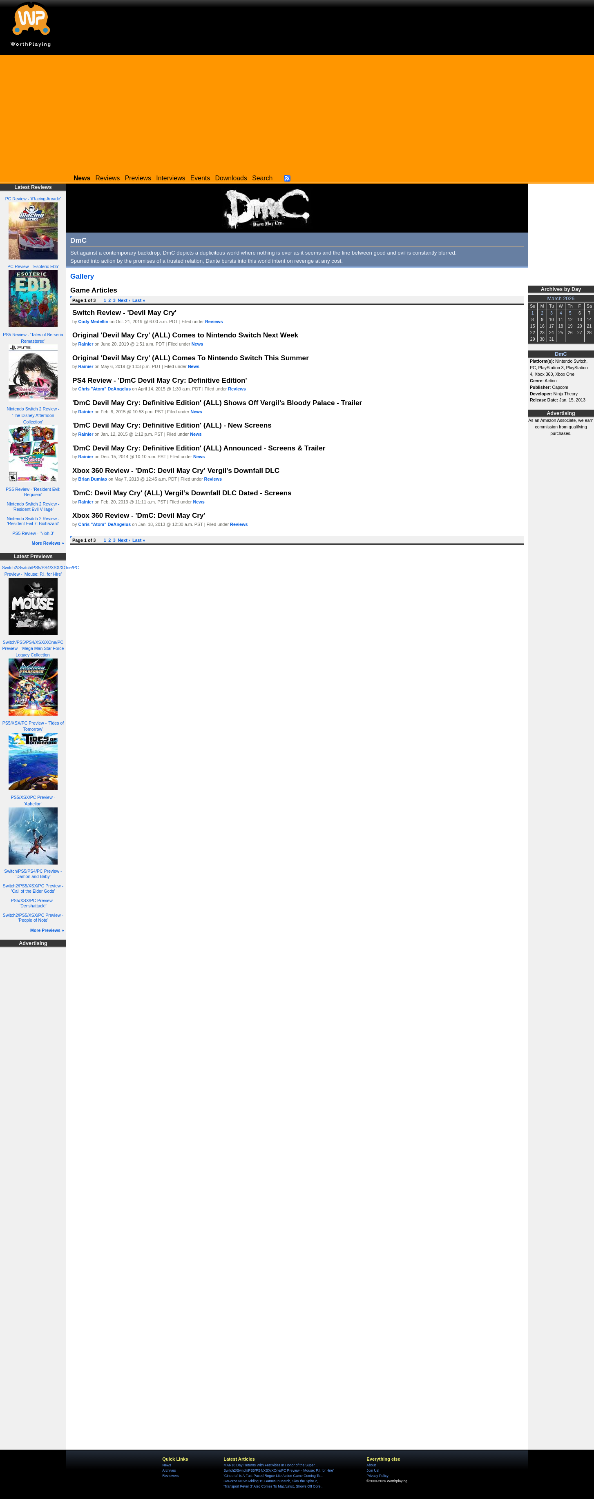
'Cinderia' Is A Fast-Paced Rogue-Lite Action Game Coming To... (273, 1476)
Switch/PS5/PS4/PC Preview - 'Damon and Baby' (33, 874)
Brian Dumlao (92, 479)
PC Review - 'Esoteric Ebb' (32, 266)
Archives (169, 1470)
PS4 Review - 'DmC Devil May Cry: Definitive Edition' (159, 380)
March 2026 (561, 299)
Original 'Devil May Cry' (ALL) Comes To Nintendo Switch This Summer (190, 358)
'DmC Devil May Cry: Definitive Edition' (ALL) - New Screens (172, 425)
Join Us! (372, 1470)
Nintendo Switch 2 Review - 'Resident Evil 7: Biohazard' (33, 521)
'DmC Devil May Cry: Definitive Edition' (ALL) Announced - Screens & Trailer (199, 448)
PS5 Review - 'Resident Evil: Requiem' (33, 492)
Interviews (170, 178)
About (370, 1465)
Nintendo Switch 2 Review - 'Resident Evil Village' (33, 506)
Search (262, 178)
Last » (138, 300)
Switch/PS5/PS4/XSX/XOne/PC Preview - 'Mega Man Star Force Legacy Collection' (33, 649)
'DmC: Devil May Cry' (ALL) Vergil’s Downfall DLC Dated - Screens (182, 493)
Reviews (108, 178)
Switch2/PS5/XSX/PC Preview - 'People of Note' (33, 918)
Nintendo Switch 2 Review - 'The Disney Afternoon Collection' (33, 415)
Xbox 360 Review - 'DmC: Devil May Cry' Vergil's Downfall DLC (175, 470)
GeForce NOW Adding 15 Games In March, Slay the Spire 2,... (272, 1481)
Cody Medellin (93, 321)
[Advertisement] (297, 112)
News (197, 343)
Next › (124, 300)
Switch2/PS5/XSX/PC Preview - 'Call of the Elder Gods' (33, 888)
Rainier (86, 343)
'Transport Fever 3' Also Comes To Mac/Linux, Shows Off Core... (273, 1486)
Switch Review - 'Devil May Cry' (124, 312)
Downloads (231, 178)
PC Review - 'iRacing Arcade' (33, 198)
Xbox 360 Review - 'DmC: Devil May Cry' (138, 515)
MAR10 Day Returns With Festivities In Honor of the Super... (270, 1465)
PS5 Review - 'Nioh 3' (33, 533)
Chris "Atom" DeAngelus (104, 388)
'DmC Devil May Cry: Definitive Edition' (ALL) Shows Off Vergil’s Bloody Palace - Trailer (217, 403)
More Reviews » (48, 543)
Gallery (82, 276)
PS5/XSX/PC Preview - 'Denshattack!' (33, 903)
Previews (138, 178)
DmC (561, 354)
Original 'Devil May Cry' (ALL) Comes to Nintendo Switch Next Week (185, 335)
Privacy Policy (377, 1476)
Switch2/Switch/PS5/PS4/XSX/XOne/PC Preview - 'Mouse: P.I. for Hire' (278, 1470)
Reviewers (170, 1476)
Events (200, 178)
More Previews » (47, 930)
